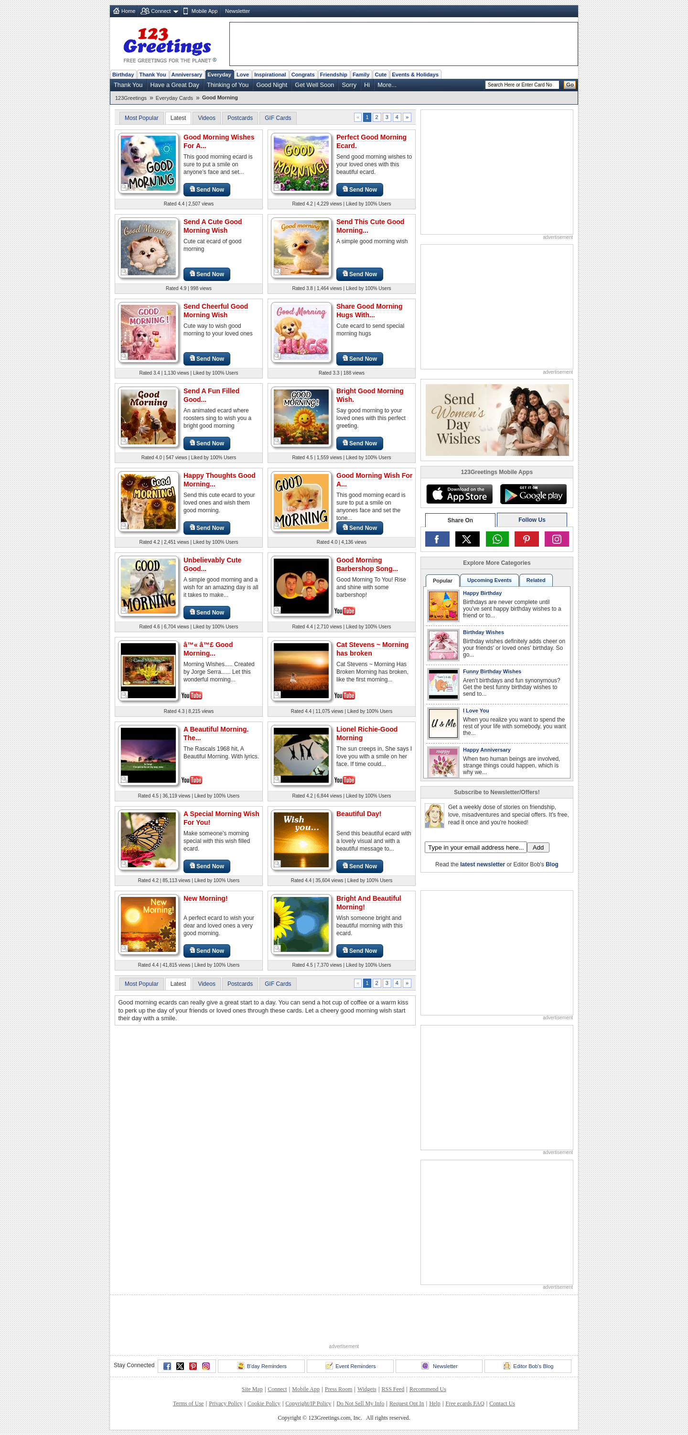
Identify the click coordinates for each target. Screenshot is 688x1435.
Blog (552, 864)
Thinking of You (228, 84)
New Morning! (205, 898)
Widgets (366, 1389)
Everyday (219, 74)
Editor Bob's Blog (528, 1366)
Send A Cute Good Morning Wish (212, 226)
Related (536, 580)
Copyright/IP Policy (308, 1403)
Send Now (207, 189)
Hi (367, 84)
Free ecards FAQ (464, 1403)
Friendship (333, 74)
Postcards (240, 118)
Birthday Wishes (483, 632)
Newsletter (237, 11)
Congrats (303, 74)
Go (570, 84)
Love (242, 74)
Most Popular (142, 118)
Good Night (271, 84)
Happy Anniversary (487, 750)
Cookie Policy (263, 1403)
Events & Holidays (415, 74)
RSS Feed (392, 1389)
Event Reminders (350, 1366)
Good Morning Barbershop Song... (367, 564)
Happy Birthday (482, 593)
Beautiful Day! (358, 814)
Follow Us (532, 520)
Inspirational (270, 74)
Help (434, 1403)
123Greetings (131, 98)
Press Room (339, 1389)
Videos (206, 118)
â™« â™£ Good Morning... (208, 649)
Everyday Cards (174, 98)
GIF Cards (278, 118)
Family (361, 74)
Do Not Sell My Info (360, 1403)
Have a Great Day (174, 84)
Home (128, 11)
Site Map (252, 1389)
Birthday (123, 74)
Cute (381, 74)
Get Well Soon (314, 84)
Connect (161, 11)
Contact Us (502, 1403)
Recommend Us (427, 1389)
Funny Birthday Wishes (492, 671)
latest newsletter (482, 864)
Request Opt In (406, 1403)
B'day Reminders (262, 1366)
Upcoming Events (489, 580)
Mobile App (204, 11)
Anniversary (187, 74)
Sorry (349, 84)
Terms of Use (188, 1403)
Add (538, 847)
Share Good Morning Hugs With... (369, 310)
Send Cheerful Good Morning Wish (215, 310)
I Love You (476, 710)
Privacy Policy (225, 1403)
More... (387, 84)
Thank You (152, 74)
